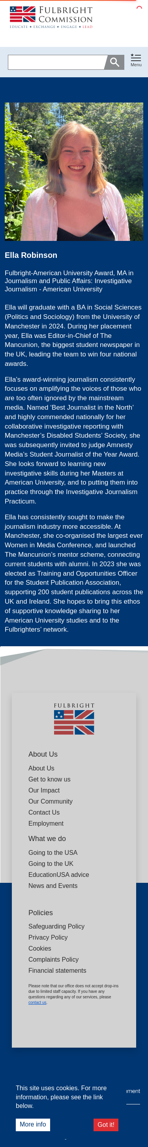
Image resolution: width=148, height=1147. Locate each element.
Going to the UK (50, 863)
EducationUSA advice (58, 874)
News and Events (53, 885)
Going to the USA (53, 852)
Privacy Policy (48, 937)
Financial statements (57, 970)
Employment (46, 823)
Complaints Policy (53, 959)
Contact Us (44, 812)
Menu (136, 64)
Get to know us (49, 779)
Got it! (105, 1124)
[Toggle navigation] (136, 60)
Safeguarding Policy (56, 926)
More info (33, 1124)
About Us (41, 768)
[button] (136, 62)
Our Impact (44, 790)
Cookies (39, 948)
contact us (37, 1002)
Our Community (50, 801)
